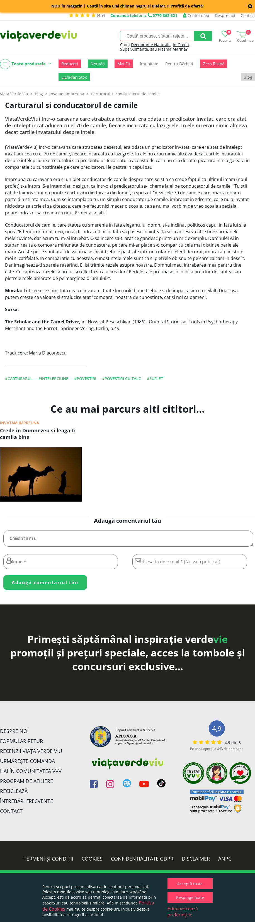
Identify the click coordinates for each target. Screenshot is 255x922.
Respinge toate (190, 897)
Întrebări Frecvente (26, 803)
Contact (248, 15)
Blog (248, 77)
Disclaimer (196, 860)
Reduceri (69, 63)
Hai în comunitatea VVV (31, 773)
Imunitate (149, 63)
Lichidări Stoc (74, 77)
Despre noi (225, 15)
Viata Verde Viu (14, 93)
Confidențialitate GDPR (142, 860)
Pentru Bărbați (179, 63)
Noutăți (98, 63)
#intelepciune (53, 378)
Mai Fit (123, 63)
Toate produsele (26, 64)
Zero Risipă (213, 63)
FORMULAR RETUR (21, 743)
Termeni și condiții (48, 860)
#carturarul (19, 378)
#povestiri (85, 378)
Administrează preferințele (182, 912)
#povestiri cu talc (121, 378)
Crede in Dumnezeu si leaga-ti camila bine (38, 433)
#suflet (155, 378)
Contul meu (196, 15)
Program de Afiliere (26, 783)
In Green (181, 44)
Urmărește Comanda (27, 763)
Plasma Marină (172, 49)
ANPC (224, 860)
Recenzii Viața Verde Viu (31, 753)
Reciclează (14, 793)
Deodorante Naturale (151, 44)
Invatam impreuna (19, 422)
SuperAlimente (134, 49)
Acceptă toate (190, 883)
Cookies (92, 860)
